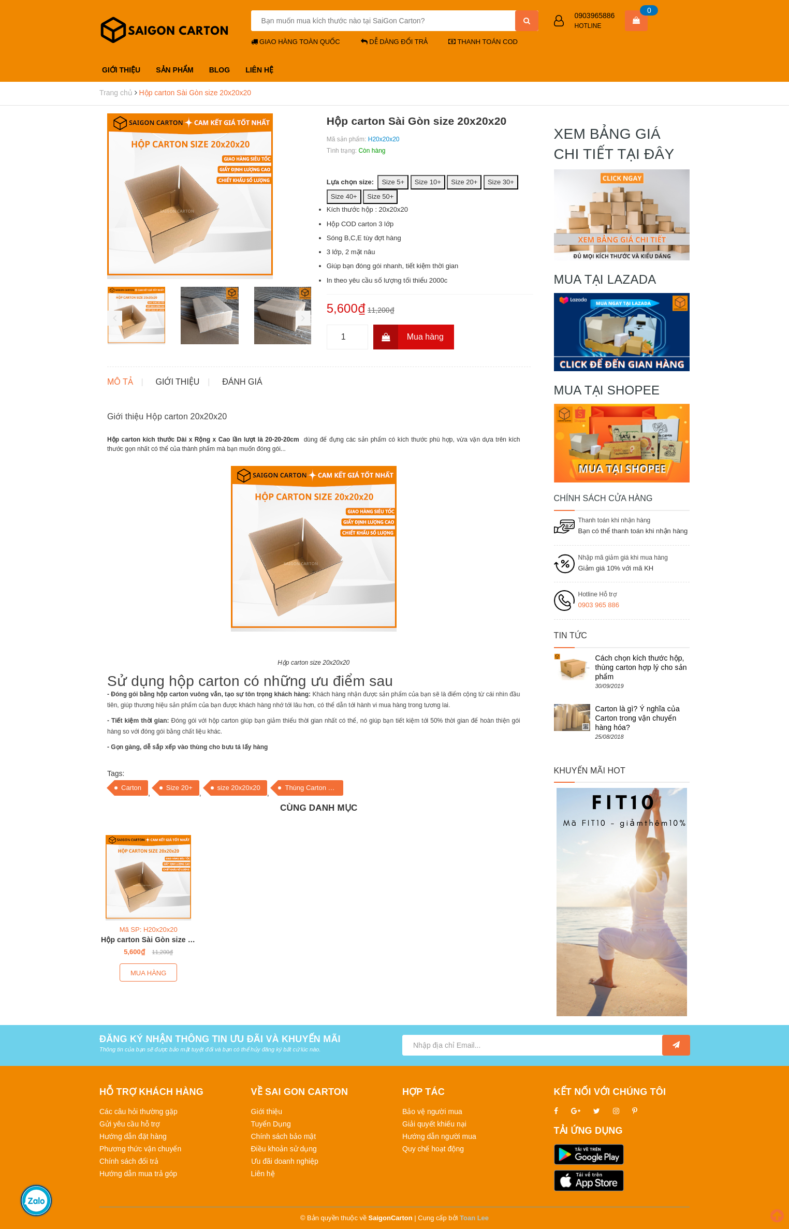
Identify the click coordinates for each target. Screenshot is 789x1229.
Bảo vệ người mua (432, 1111)
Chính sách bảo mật (283, 1136)
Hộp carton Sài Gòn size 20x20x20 (161, 939)
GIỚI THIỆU (121, 70)
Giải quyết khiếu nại (434, 1124)
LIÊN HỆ (259, 70)
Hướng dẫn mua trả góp (138, 1173)
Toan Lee (474, 1218)
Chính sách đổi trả (128, 1161)
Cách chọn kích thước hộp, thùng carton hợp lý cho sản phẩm (641, 667)
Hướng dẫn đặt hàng (133, 1136)
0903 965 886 (599, 605)
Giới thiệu (267, 1111)
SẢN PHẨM (174, 70)
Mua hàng (408, 337)
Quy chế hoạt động (433, 1149)
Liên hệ (263, 1173)
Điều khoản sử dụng (284, 1149)
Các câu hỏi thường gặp (138, 1111)
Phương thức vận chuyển (140, 1149)
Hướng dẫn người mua (439, 1136)
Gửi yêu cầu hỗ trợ (129, 1124)
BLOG (219, 70)
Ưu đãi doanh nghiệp (284, 1161)
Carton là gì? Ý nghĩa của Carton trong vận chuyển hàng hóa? (637, 718)
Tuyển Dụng (271, 1124)
